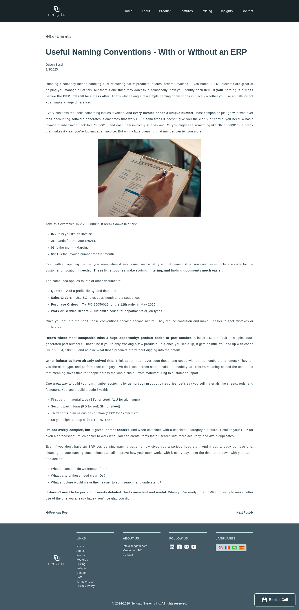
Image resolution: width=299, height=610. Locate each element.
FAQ (79, 577)
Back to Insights (58, 36)
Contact (247, 11)
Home (128, 11)
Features (186, 11)
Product (165, 11)
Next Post (244, 512)
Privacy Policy (86, 586)
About (145, 11)
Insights (227, 11)
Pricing (207, 11)
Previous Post (57, 512)
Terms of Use (85, 581)
